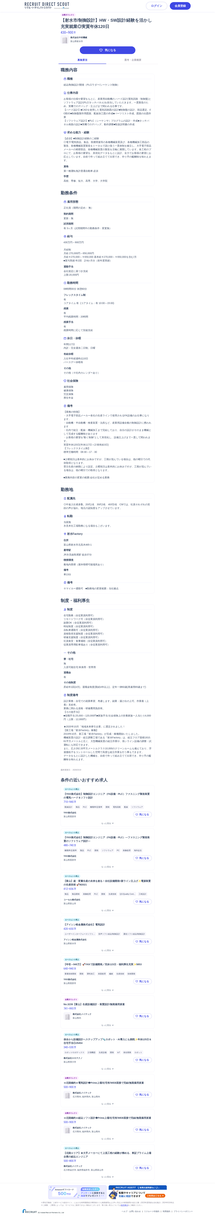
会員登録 (180, 5)
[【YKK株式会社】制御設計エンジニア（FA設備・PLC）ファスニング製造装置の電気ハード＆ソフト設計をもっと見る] (107, 823)
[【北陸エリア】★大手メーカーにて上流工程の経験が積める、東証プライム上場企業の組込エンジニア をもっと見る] (107, 1177)
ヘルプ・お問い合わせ (131, 1211)
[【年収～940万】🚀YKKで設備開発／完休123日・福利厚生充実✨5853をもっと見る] (107, 990)
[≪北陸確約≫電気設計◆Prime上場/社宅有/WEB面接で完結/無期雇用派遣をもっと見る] (107, 1104)
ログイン (156, 5)
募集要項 (82, 60)
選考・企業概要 (132, 60)
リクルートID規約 (151, 1211)
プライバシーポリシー (183, 1211)
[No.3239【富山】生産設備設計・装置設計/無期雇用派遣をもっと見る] (107, 1025)
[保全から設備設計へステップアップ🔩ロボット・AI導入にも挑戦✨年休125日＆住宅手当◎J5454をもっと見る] (107, 1069)
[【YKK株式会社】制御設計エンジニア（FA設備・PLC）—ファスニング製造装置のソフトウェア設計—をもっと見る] (107, 867)
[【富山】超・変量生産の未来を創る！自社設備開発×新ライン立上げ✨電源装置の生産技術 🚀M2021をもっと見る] (107, 910)
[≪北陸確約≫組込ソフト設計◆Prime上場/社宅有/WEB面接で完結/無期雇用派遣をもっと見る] (107, 1139)
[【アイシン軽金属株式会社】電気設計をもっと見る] (107, 950)
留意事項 (124, 1205)
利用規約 (166, 1211)
